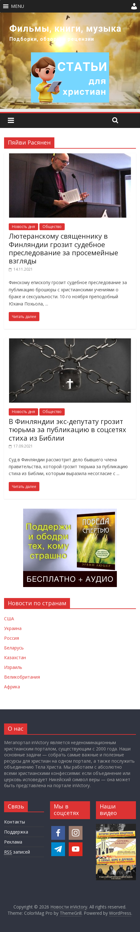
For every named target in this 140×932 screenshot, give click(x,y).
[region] (70, 61)
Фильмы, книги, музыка (65, 28)
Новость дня (23, 226)
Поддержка (16, 832)
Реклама (13, 842)
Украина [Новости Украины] (13, 628)
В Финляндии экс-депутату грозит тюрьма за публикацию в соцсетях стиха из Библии (67, 429)
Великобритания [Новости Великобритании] (22, 677)
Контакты (14, 822)
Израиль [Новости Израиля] (13, 667)
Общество (52, 226)
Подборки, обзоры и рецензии (51, 39)
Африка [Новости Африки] (12, 687)
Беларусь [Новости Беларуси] (14, 648)
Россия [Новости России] (11, 638)
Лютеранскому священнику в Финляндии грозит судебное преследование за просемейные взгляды (63, 248)
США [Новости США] (9, 619)
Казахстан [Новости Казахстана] (15, 657)
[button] (17, 6)
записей (17, 852)
